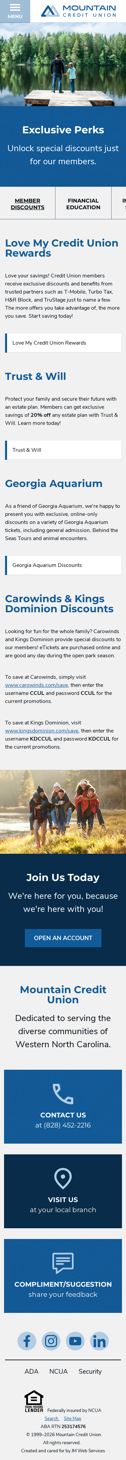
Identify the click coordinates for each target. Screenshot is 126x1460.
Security (90, 1371)
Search (52, 1419)
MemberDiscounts (27, 204)
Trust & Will (26, 450)
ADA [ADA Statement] (32, 1371)
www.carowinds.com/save (36, 685)
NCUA (58, 1371)
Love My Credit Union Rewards (49, 343)
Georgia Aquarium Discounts (47, 565)
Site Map (72, 1419)
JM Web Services (88, 1451)
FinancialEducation (83, 204)
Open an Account (63, 938)
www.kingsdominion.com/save (41, 731)
